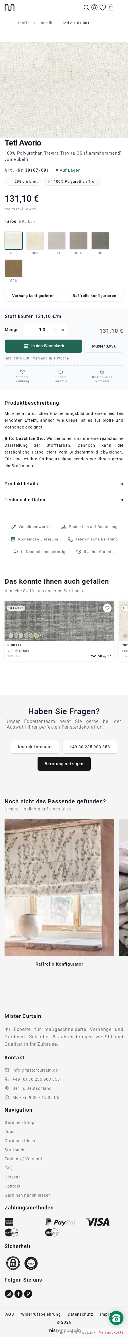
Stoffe (24, 23)
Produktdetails (21, 483)
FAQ (9, 1168)
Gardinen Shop (19, 1122)
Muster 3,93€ (104, 346)
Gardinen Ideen (20, 1140)
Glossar (12, 1177)
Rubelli (46, 23)
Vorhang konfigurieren (33, 296)
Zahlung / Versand (23, 1159)
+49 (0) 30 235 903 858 (36, 1079)
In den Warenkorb (43, 346)
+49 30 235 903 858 (90, 747)
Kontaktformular (35, 747)
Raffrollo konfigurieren (94, 296)
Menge (64, 329)
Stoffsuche (16, 1149)
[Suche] (86, 7)
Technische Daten (25, 499)
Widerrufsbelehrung (41, 1314)
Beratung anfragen (64, 764)
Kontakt (13, 1186)
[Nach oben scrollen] (116, 1327)
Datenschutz (80, 1314)
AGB (9, 1314)
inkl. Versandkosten (108, 1332)
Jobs (10, 1131)
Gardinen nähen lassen (28, 1195)
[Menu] (119, 7)
